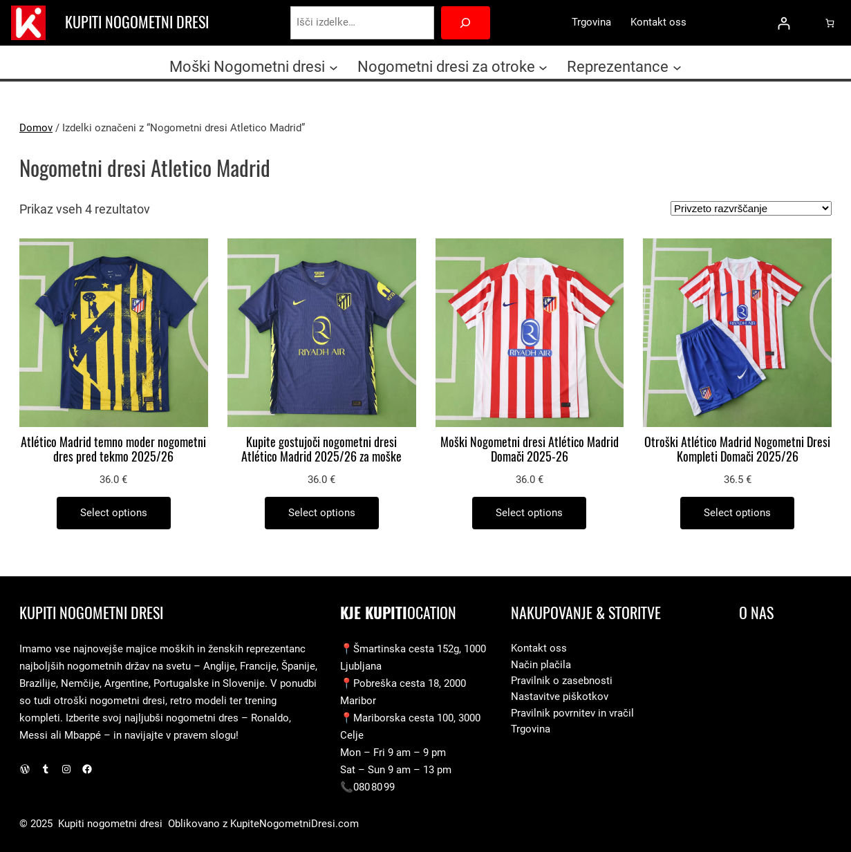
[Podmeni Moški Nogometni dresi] (333, 66)
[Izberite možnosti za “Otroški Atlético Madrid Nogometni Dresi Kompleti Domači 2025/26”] (737, 513)
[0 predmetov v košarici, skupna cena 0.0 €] (829, 22)
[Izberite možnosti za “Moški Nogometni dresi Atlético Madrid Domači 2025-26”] (529, 513)
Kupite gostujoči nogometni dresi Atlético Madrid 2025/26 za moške (321, 449)
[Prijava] (783, 23)
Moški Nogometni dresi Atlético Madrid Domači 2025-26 (529, 449)
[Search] (465, 22)
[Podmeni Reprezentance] (677, 66)
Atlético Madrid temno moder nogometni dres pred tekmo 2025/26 (113, 449)
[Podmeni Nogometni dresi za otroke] (543, 66)
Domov (36, 128)
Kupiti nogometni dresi (137, 22)
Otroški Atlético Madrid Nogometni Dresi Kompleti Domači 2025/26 (737, 449)
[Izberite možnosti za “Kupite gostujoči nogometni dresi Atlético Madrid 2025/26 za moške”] (322, 513)
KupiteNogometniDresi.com (294, 823)
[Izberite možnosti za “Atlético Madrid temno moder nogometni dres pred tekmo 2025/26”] (114, 513)
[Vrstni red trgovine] (751, 208)
